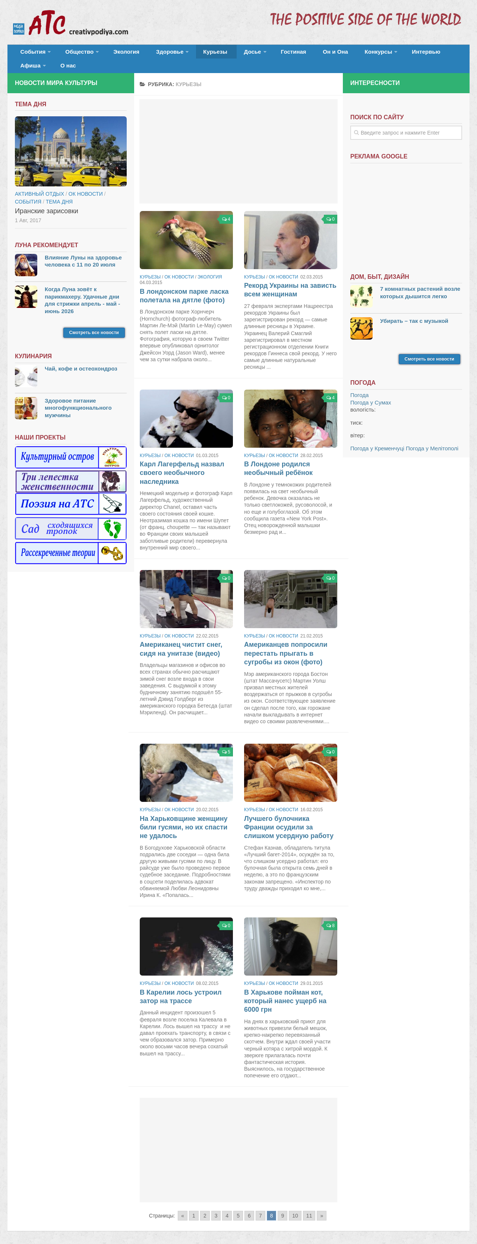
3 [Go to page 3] (216, 1206)
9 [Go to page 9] (282, 1206)
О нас (443, 54)
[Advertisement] (238, 141)
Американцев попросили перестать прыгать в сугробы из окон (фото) (286, 644)
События (30, 54)
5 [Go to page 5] (238, 1206)
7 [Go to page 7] (260, 1206)
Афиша (409, 54)
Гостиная (259, 54)
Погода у (370, 393)
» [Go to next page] (321, 1206)
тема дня (59, 192)
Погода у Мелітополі (432, 438)
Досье (222, 54)
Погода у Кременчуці (377, 438)
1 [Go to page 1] (193, 1206)
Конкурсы (332, 54)
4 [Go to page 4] (226, 1206)
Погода (359, 385)
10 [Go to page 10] (295, 1206)
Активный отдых (39, 184)
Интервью (374, 54)
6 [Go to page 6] (249, 1206)
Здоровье (152, 54)
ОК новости (179, 267)
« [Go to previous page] (182, 1206)
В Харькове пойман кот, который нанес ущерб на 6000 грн (285, 991)
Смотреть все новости (94, 323)
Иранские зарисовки (46, 201)
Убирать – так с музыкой (414, 311)
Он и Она (295, 54)
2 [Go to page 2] (204, 1206)
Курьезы (192, 54)
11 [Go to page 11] (309, 1206)
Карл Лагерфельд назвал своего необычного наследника (182, 463)
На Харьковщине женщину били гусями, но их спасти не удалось (184, 817)
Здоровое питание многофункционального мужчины (78, 398)
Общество (73, 54)
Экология (115, 54)
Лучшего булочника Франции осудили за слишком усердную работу (289, 817)
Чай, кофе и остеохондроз (81, 359)
